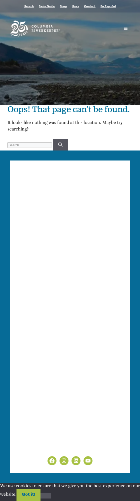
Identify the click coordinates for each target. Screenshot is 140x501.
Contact (90, 6)
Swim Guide (47, 6)
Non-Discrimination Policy (45, 447)
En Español (108, 6)
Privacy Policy (32, 441)
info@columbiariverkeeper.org (52, 232)
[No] (45, 495)
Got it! (28, 494)
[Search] (60, 145)
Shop (63, 6)
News (75, 6)
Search (29, 6)
